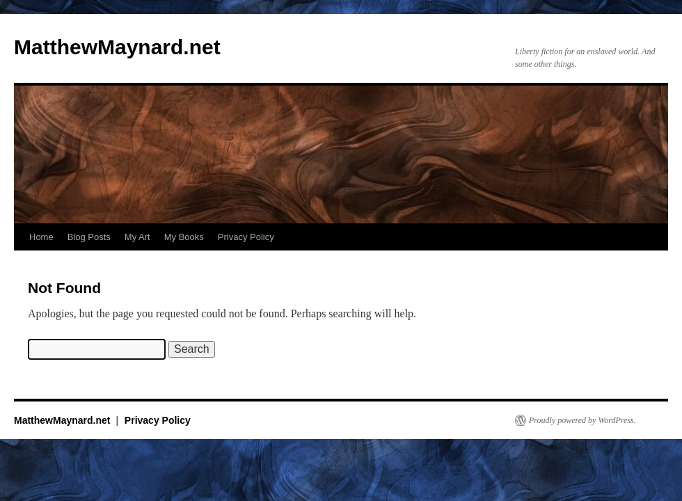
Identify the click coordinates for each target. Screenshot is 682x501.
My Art (137, 237)
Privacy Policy (246, 237)
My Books (184, 237)
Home (41, 237)
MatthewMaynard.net (117, 46)
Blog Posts (89, 237)
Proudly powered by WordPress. (582, 420)
